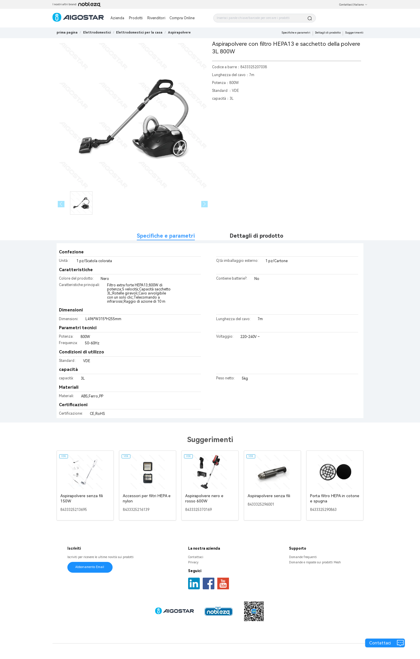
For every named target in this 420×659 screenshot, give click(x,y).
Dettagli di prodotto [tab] (256, 236)
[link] (97, 32)
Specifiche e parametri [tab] (166, 236)
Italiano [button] (361, 4)
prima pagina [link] (67, 32)
